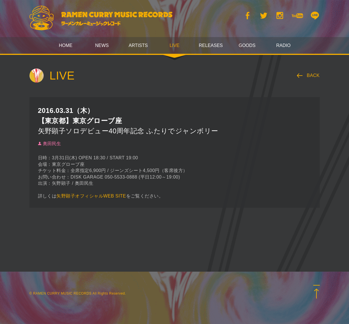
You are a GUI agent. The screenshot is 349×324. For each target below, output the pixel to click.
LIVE (174, 45)
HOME (66, 45)
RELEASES (211, 45)
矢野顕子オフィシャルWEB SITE (91, 196)
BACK (313, 75)
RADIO (283, 45)
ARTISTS (138, 45)
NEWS (102, 45)
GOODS (247, 45)
